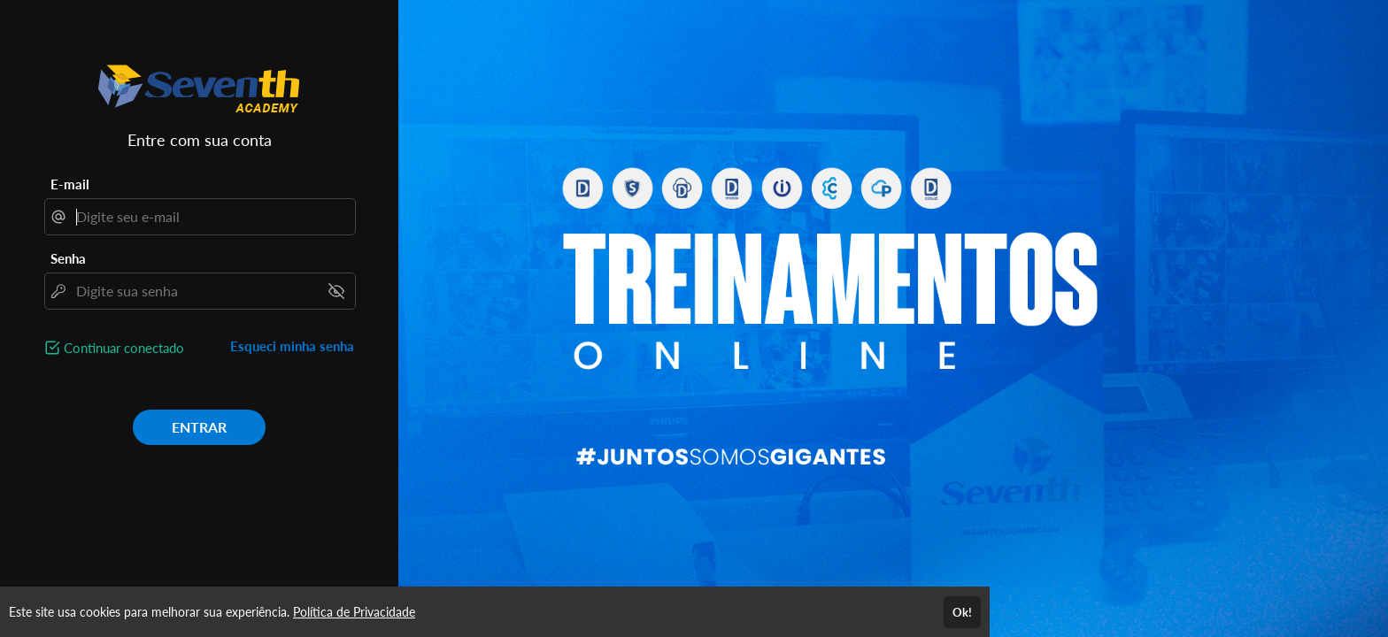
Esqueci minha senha (292, 346)
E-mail (69, 184)
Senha (68, 258)
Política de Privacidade (354, 611)
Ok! (962, 612)
